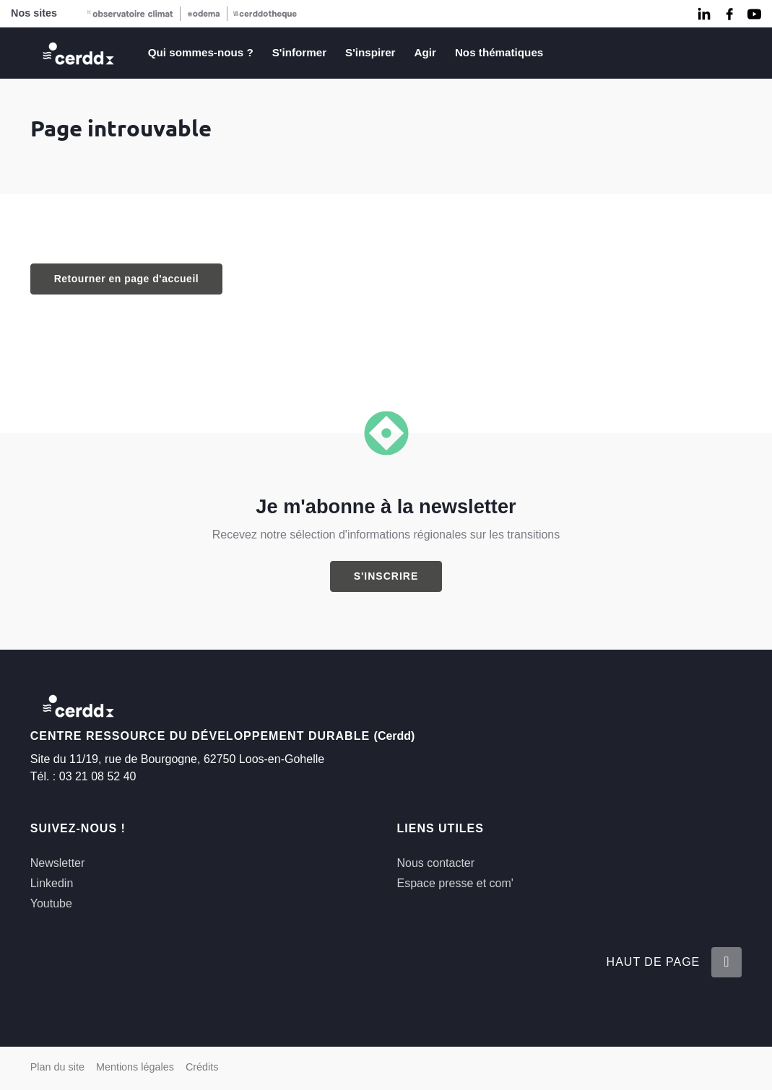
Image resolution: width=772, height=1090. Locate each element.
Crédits (202, 1067)
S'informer (299, 52)
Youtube (51, 903)
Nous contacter (435, 863)
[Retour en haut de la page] (726, 961)
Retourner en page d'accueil (126, 278)
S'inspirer (370, 52)
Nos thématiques (499, 52)
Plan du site (57, 1067)
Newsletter (57, 863)
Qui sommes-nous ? (200, 52)
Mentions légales (135, 1067)
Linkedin (52, 883)
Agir (425, 52)
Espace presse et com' (454, 883)
